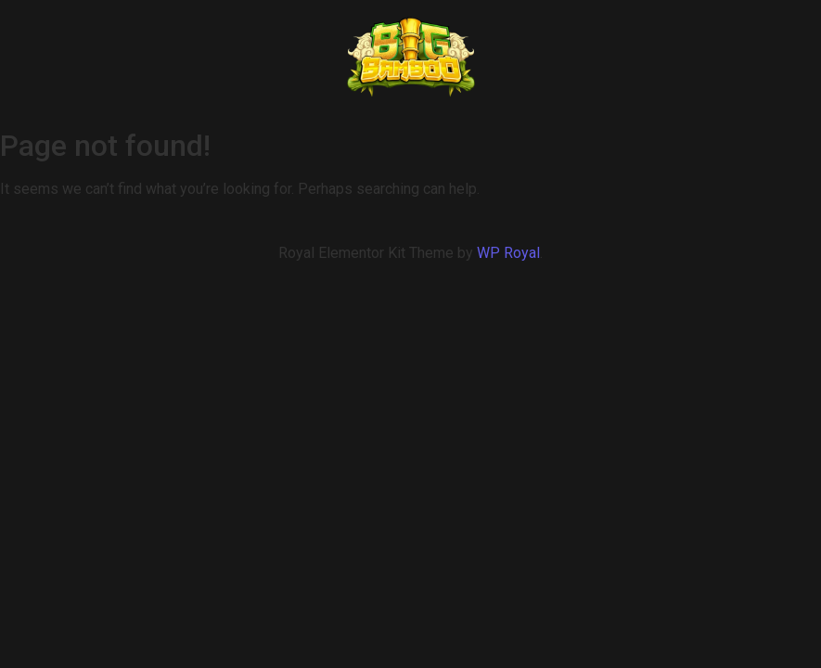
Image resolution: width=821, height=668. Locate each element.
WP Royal (508, 253)
